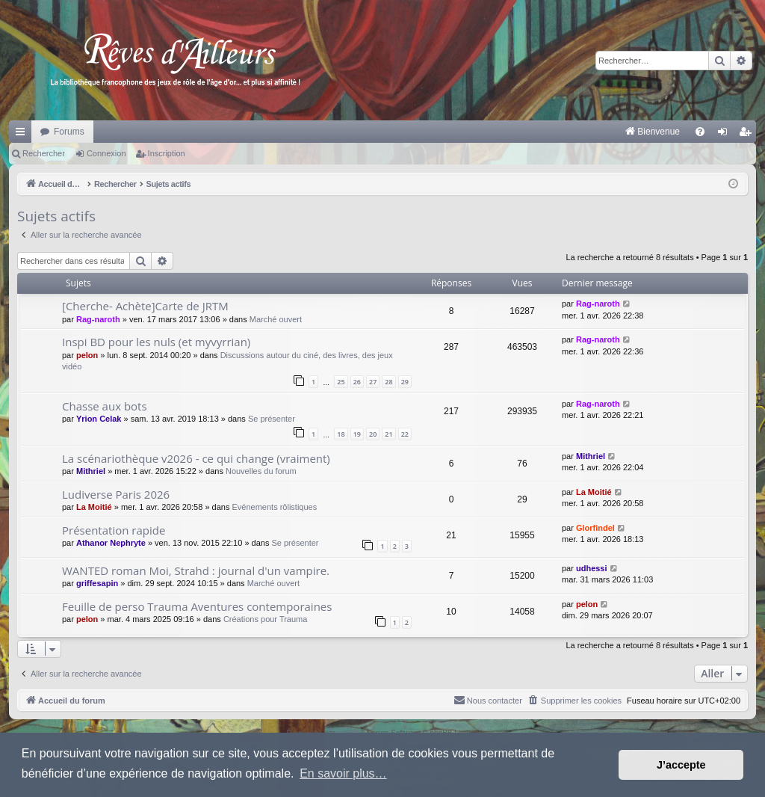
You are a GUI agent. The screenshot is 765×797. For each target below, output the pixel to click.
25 (340, 382)
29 (405, 382)
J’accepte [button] (681, 765)
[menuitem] (496, 131)
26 (357, 382)
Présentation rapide (113, 530)
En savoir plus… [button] (343, 773)
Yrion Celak (99, 418)
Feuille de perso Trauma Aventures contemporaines (197, 606)
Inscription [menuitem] (748, 134)
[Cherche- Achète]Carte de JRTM (145, 305)
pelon (87, 355)
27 (373, 382)
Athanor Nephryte (111, 542)
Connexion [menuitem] (726, 134)
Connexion (106, 153)
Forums (69, 131)
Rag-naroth (98, 319)
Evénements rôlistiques (274, 506)
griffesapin (97, 583)
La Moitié (94, 506)
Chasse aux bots (104, 405)
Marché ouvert (276, 319)
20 (373, 434)
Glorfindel (595, 527)
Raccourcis (23, 134)
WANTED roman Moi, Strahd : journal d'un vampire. (195, 570)
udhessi (591, 568)
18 (340, 434)
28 (388, 382)
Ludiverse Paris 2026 (116, 494)
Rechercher (43, 153)
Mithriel (90, 471)
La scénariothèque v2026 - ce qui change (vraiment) (196, 458)
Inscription (166, 153)
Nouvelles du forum (261, 471)
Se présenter (271, 418)
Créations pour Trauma (265, 619)
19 (357, 434)
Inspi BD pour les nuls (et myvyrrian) (156, 341)
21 (388, 434)
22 (405, 434)
